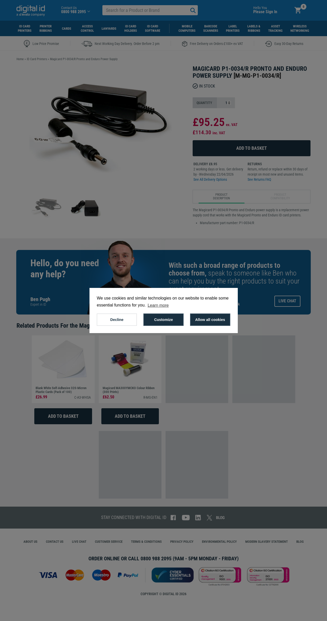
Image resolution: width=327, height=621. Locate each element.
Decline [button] (117, 320)
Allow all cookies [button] (210, 320)
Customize (163, 320)
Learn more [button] (158, 305)
